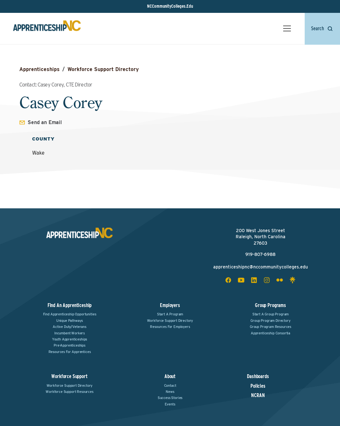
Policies (258, 386)
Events (170, 404)
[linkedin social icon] (254, 280)
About (170, 376)
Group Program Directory (270, 320)
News (170, 391)
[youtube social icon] (241, 280)
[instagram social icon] (267, 280)
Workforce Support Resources (69, 391)
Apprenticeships (39, 69)
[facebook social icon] (228, 280)
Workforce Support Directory (103, 69)
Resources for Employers (170, 326)
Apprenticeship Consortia (270, 333)
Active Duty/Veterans (69, 326)
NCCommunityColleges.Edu (170, 6)
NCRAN (258, 395)
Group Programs (270, 305)
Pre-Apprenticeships (69, 345)
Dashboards (258, 376)
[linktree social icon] (292, 280)
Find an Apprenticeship (70, 305)
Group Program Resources (270, 326)
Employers (170, 305)
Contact (170, 385)
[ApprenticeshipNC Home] (47, 29)
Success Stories (170, 397)
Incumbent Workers (69, 333)
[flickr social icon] (279, 280)
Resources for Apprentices (69, 351)
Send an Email (45, 122)
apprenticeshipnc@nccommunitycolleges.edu (260, 266)
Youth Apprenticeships (69, 339)
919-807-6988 (260, 254)
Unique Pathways (69, 320)
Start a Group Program (270, 314)
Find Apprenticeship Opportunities (69, 314)
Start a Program (170, 314)
